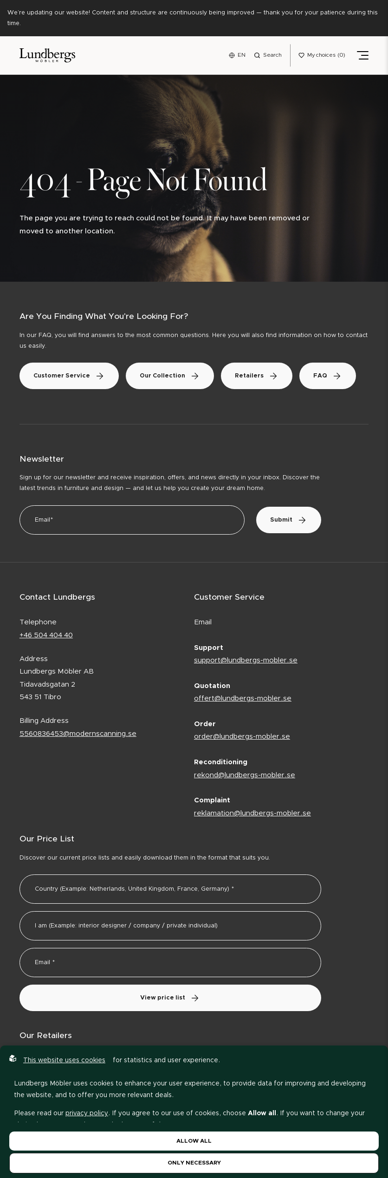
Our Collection (170, 376)
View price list (170, 998)
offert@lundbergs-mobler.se (242, 698)
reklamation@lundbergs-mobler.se (252, 813)
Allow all (194, 1141)
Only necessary (194, 1162)
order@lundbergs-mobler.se (242, 736)
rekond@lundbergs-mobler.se (244, 775)
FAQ (327, 376)
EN (242, 55)
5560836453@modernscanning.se (77, 733)
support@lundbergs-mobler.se (245, 660)
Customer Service (69, 376)
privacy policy (86, 1113)
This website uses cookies (64, 1060)
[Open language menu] (237, 55)
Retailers (256, 376)
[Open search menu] (268, 55)
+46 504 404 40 (46, 635)
